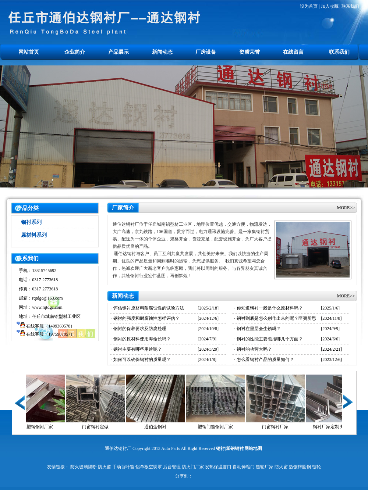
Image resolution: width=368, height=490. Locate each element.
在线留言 (293, 52)
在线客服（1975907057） (50, 334)
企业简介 (74, 52)
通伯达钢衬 (159, 426)
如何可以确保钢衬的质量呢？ (142, 359)
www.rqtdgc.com (47, 307)
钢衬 (220, 448)
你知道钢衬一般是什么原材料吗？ (270, 308)
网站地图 (253, 448)
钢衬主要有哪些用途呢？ (137, 349)
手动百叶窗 (123, 466)
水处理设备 (193, 439)
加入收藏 (330, 6)
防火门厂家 (193, 466)
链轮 (316, 466)
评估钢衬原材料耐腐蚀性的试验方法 (148, 308)
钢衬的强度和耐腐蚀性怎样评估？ (146, 318)
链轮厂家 (264, 466)
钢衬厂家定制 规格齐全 (339, 426)
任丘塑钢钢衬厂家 (39, 426)
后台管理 (172, 466)
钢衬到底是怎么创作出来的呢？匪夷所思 (276, 318)
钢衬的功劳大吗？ (254, 349)
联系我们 (350, 6)
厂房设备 (205, 52)
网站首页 (28, 52)
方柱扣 (210, 439)
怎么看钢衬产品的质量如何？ (265, 359)
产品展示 (118, 52)
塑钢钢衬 (235, 448)
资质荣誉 (249, 52)
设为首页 (309, 6)
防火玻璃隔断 (83, 466)
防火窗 (104, 466)
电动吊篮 (243, 439)
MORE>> (346, 207)
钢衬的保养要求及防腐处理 (139, 328)
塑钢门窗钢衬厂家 (219, 426)
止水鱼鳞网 (171, 439)
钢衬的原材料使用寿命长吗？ (142, 338)
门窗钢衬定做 (99, 426)
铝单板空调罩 (148, 466)
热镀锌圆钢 (300, 466)
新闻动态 (162, 52)
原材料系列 (34, 235)
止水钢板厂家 (146, 439)
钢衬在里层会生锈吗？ (259, 328)
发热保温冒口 (218, 466)
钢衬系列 (31, 222)
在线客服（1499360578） (50, 326)
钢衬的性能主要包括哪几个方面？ (270, 338)
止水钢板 (124, 439)
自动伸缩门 (244, 466)
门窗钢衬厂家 (279, 426)
